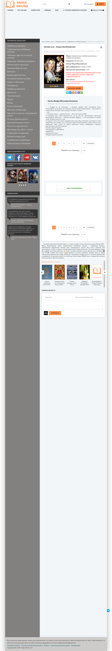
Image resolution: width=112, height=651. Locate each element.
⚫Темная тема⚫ (97, 10)
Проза (10, 99)
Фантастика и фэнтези (18, 64)
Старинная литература (18, 133)
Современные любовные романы (83, 56)
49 (84, 143)
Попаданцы (12, 85)
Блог (57, 10)
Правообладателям (13, 645)
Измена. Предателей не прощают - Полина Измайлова (22, 221)
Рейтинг (46, 645)
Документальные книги (18, 122)
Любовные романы (73, 58)
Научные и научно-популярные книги (22, 114)
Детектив (11, 92)
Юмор (10, 102)
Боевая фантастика (16, 75)
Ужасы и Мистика (15, 82)
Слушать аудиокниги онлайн (60, 645)
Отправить (55, 313)
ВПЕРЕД (91, 143)
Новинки (47, 10)
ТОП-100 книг (22, 10)
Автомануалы (75, 645)
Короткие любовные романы (20, 61)
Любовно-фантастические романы (19, 56)
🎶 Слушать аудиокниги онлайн (75, 10)
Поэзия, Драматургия (17, 119)
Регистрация (88, 4)
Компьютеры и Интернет (19, 143)
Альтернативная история (19, 78)
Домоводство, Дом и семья (20, 129)
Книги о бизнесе (15, 106)
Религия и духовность (17, 126)
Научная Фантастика (17, 68)
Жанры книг (35, 10)
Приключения (13, 96)
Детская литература (16, 109)
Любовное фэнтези (16, 89)
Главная (10, 10)
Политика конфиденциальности (32, 645)
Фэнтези (11, 71)
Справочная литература (18, 140)
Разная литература (16, 136)
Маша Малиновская (79, 64)
